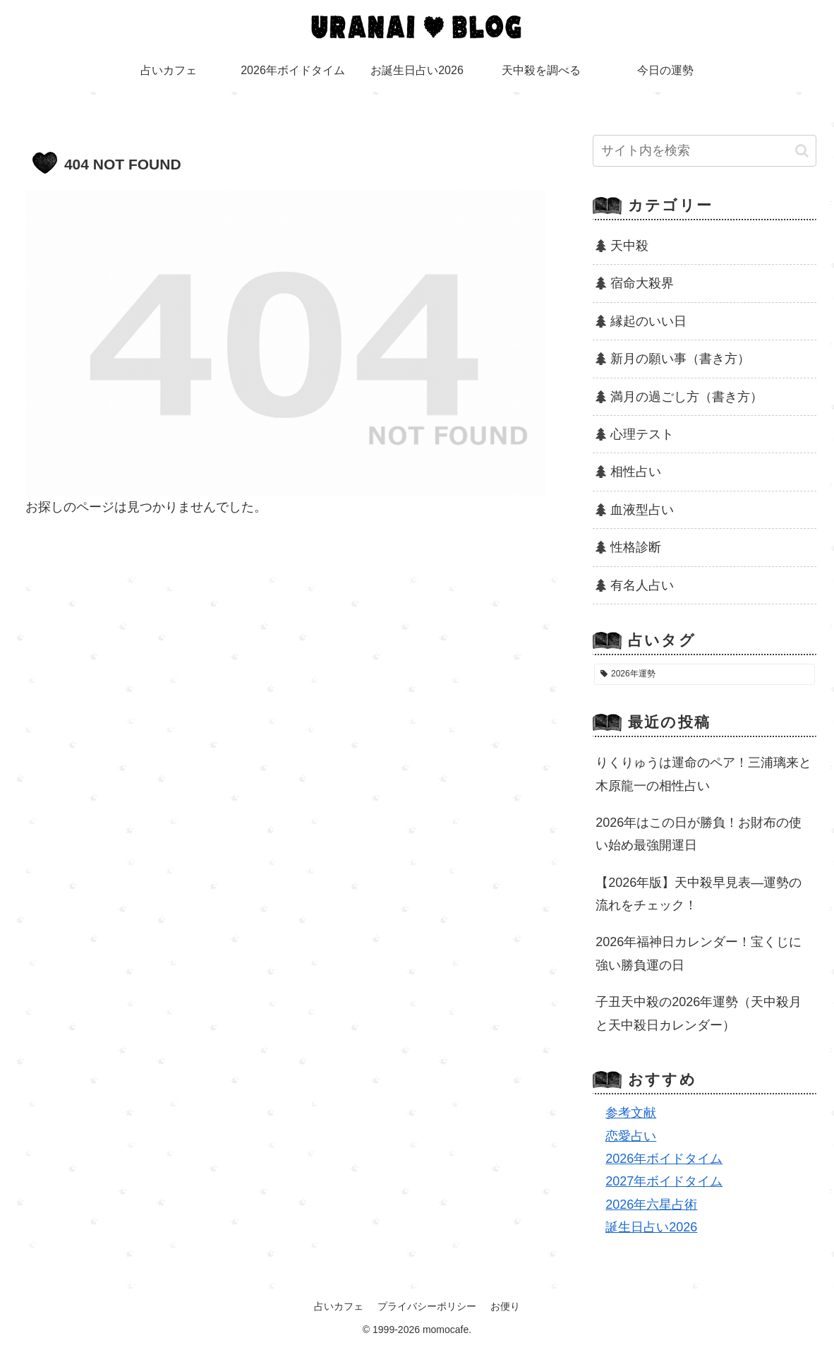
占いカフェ (338, 1306)
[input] (704, 151)
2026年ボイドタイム (664, 1159)
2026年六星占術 (651, 1204)
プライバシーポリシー (426, 1306)
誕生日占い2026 (651, 1227)
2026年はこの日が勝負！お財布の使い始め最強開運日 (699, 834)
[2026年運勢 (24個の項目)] (704, 674)
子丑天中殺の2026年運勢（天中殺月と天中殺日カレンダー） (699, 1013)
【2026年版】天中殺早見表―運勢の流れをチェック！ (699, 894)
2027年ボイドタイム (664, 1181)
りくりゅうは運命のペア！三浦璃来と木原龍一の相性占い (703, 773)
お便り (505, 1306)
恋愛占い (630, 1136)
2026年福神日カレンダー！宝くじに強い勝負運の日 (699, 953)
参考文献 (630, 1113)
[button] (802, 151)
